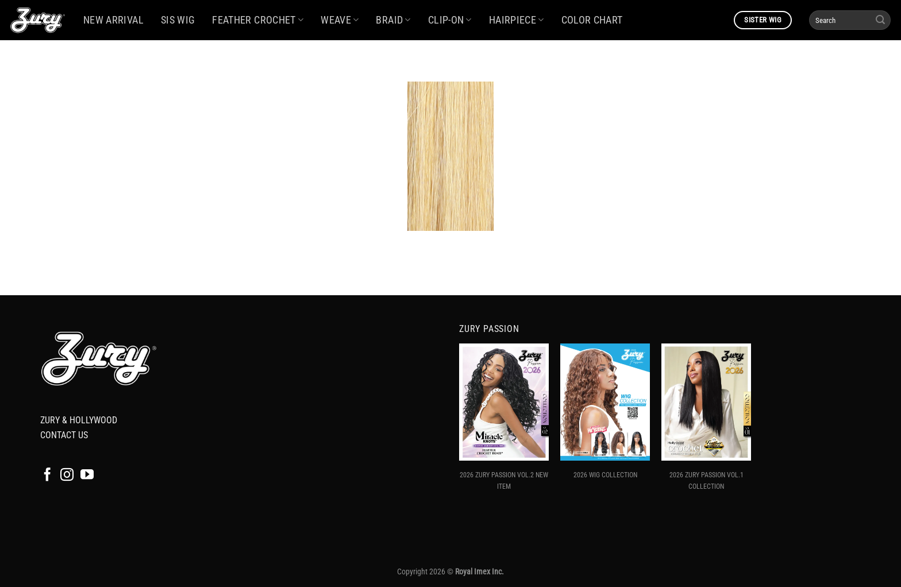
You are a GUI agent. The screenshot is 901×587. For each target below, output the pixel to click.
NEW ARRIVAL (113, 20)
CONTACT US (64, 435)
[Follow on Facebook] (47, 475)
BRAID (393, 20)
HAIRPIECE (516, 20)
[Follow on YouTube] (87, 475)
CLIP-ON (450, 20)
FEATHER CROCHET (257, 20)
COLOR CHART (592, 20)
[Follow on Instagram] (67, 475)
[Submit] (880, 20)
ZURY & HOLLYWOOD (78, 420)
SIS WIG (178, 20)
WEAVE (340, 20)
